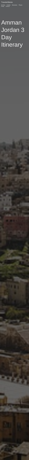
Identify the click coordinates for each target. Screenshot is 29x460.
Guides (8, 5)
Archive (3, 5)
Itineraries (14, 5)
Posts (2, 6)
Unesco (8, 6)
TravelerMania (7, 2)
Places (20, 5)
